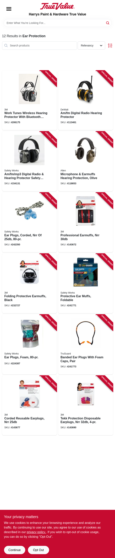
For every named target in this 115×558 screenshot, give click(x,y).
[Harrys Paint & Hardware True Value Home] (57, 6)
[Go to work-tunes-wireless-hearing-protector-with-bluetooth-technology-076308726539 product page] (29, 100)
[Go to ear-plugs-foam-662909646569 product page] (29, 344)
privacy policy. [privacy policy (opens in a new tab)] (36, 532)
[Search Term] (58, 23)
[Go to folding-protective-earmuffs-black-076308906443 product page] (29, 283)
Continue (14, 550)
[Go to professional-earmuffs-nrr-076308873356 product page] (85, 222)
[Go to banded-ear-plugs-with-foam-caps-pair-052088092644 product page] (85, 344)
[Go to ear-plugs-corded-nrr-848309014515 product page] (29, 222)
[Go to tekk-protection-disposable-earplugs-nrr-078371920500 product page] (85, 405)
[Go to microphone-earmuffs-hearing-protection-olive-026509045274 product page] (85, 161)
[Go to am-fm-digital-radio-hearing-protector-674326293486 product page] (85, 100)
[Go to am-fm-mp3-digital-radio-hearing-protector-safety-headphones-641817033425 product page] (29, 161)
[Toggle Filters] (110, 45)
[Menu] (8, 8)
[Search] (108, 22)
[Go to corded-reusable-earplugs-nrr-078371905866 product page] (29, 405)
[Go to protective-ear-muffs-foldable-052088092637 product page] (85, 283)
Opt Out (38, 550)
